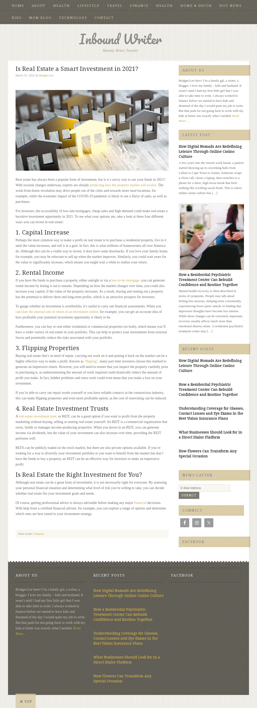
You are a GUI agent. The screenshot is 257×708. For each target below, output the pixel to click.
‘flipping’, (91, 361)
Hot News (230, 6)
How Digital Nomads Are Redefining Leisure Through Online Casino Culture (210, 152)
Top (28, 701)
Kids (17, 18)
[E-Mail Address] (204, 488)
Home (18, 6)
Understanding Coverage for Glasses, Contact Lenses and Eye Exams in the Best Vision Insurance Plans (211, 413)
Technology (73, 18)
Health (61, 6)
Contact (104, 18)
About (39, 6)
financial (140, 503)
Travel (114, 6)
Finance (139, 6)
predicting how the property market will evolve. (123, 185)
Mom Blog (40, 18)
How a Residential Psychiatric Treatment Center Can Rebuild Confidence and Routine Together (208, 280)
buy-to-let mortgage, (125, 280)
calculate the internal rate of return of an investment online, (57, 312)
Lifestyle (88, 6)
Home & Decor (196, 6)
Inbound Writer (120, 39)
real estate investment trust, (38, 416)
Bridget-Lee (46, 75)
